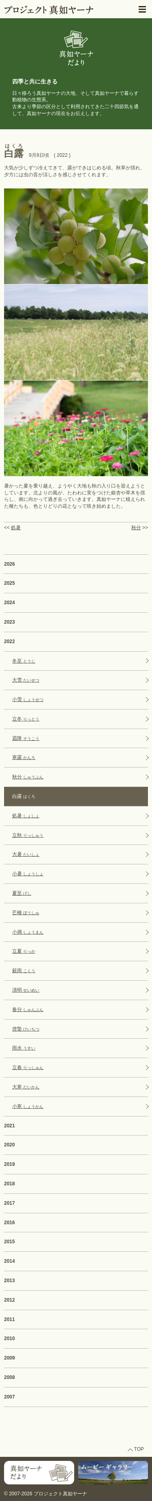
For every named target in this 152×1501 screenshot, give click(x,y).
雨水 (23, 1048)
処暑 (16, 527)
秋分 (136, 527)
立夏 (23, 951)
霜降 (25, 738)
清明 (25, 990)
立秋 (27, 835)
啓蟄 (25, 1029)
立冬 (25, 719)
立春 (27, 1067)
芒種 (25, 912)
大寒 (25, 1087)
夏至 (21, 893)
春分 (27, 1009)
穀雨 (23, 970)
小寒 (27, 1106)
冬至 (23, 661)
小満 (27, 932)
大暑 (25, 854)
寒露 (23, 757)
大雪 (25, 680)
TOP (139, 1449)
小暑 (27, 874)
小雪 (27, 699)
